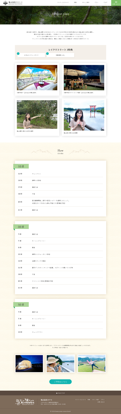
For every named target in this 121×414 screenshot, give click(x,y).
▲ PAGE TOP (60, 393)
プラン (96, 2)
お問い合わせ (101, 402)
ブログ (105, 2)
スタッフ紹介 (86, 2)
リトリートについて (63, 2)
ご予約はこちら (60, 381)
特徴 (75, 2)
